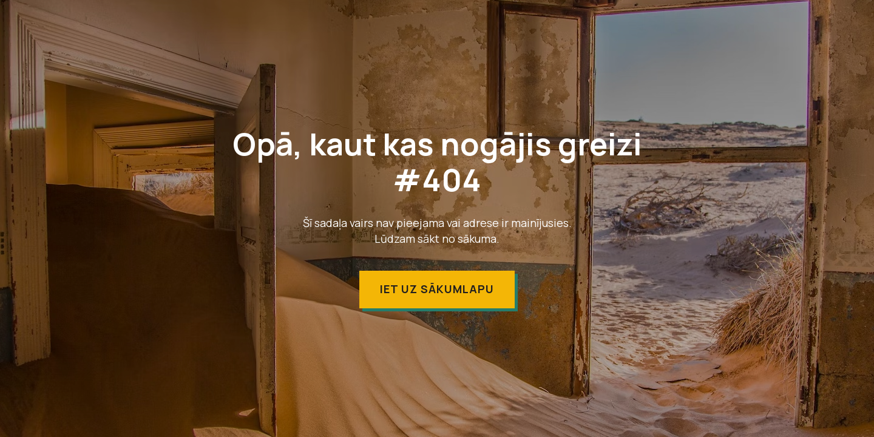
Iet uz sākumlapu (437, 289)
